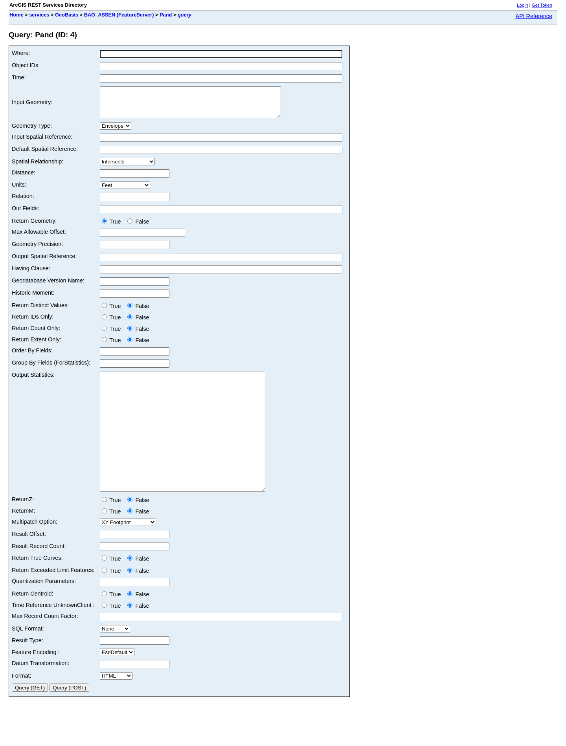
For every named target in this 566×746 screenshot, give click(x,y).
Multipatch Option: (34, 551)
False (138, 227)
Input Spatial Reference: (42, 142)
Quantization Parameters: (44, 610)
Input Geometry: (32, 105)
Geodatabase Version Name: (48, 286)
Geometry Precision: (37, 250)
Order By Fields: (32, 356)
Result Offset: (29, 563)
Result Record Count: (39, 575)
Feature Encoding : (36, 681)
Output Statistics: (33, 381)
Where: (21, 53)
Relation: (23, 202)
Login (522, 5)
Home (16, 15)
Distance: (23, 178)
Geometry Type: (32, 131)
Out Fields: (25, 214)
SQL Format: (28, 658)
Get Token (542, 5)
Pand (166, 15)
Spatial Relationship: (37, 167)
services (39, 15)
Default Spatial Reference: (45, 155)
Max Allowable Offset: (39, 238)
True (113, 227)
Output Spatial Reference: (44, 262)
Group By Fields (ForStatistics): (51, 368)
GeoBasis (66, 15)
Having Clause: (31, 274)
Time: (19, 77)
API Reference (533, 16)
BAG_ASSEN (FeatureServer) (119, 15)
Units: (19, 190)
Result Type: (27, 670)
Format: (21, 705)
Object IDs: (26, 65)
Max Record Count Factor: (45, 645)
